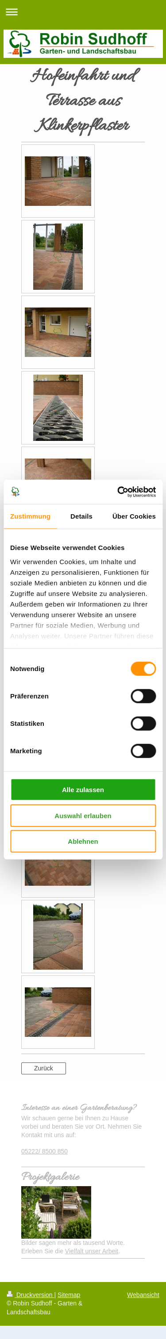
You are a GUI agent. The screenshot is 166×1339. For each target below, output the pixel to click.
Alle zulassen (83, 789)
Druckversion (30, 1294)
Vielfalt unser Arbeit (91, 1251)
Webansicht (143, 1294)
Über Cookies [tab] (134, 516)
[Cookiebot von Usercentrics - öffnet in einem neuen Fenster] (118, 491)
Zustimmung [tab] (30, 516)
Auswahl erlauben (82, 815)
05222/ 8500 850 (44, 1151)
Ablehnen (83, 841)
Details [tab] (81, 516)
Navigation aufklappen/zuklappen (83, 11)
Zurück (43, 1068)
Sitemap (69, 1294)
